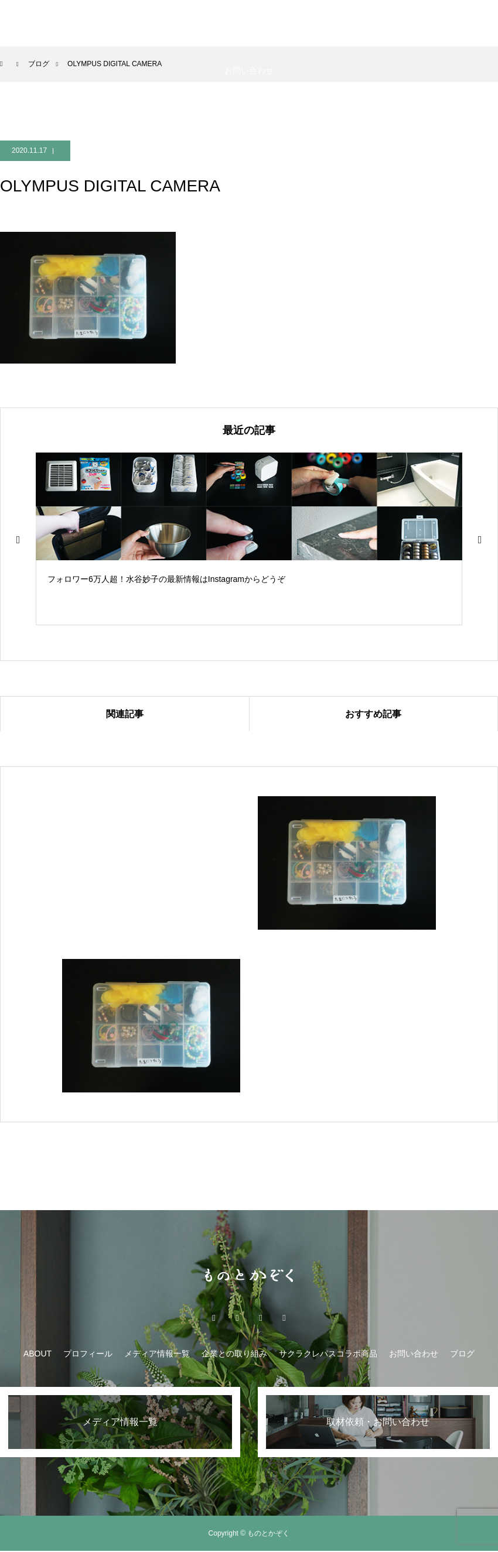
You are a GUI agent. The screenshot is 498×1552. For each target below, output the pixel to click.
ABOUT (28, 23)
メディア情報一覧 (179, 23)
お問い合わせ (249, 70)
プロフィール (87, 1353)
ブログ (462, 1353)
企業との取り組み (273, 23)
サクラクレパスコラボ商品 (382, 23)
